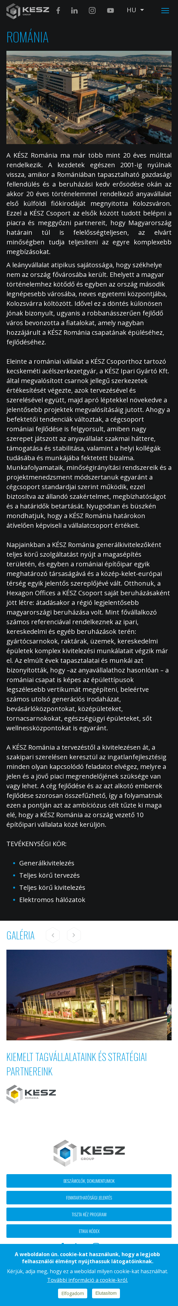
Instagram (92, 10)
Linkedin (74, 10)
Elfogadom (72, 1293)
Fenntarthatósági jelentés (89, 1197)
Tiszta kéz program (89, 1214)
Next (74, 935)
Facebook (58, 10)
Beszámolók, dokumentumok (89, 1180)
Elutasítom (105, 1293)
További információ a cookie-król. (87, 1279)
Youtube (110, 10)
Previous (53, 935)
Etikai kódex (89, 1231)
